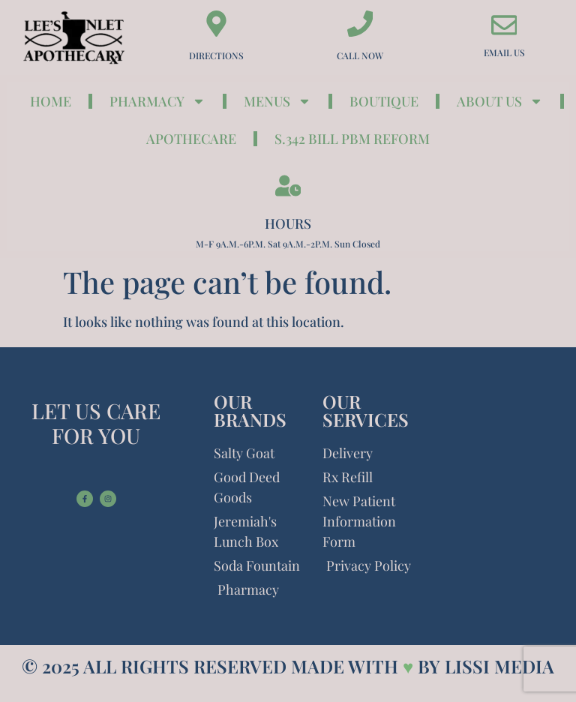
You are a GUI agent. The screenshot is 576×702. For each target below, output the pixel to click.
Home (50, 101)
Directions (216, 56)
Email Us (504, 52)
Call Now (360, 56)
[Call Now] (360, 23)
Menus (277, 101)
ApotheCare (191, 139)
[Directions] (216, 23)
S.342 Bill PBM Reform (352, 139)
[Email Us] (504, 25)
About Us (500, 101)
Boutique (384, 101)
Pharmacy (158, 101)
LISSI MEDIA (499, 666)
